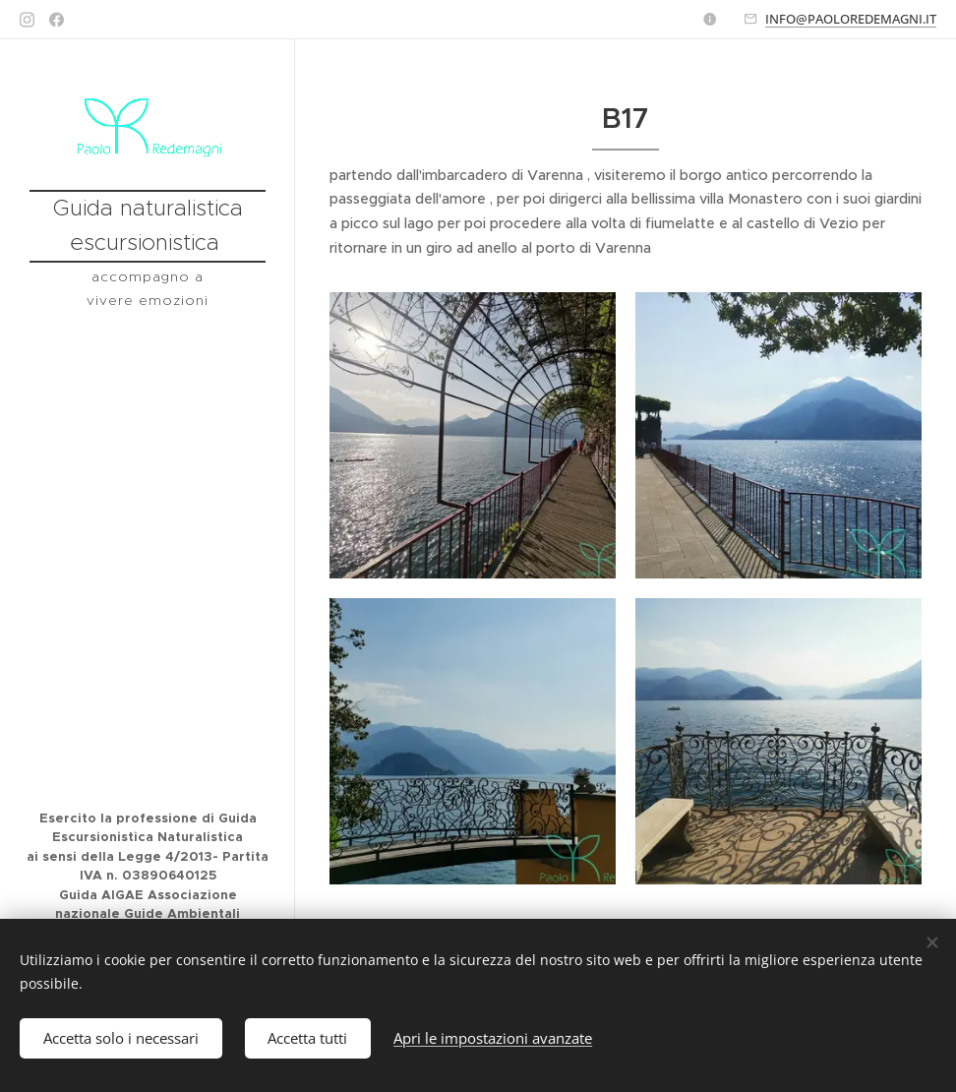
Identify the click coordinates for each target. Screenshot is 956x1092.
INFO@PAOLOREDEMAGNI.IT (850, 19)
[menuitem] (147, 386)
